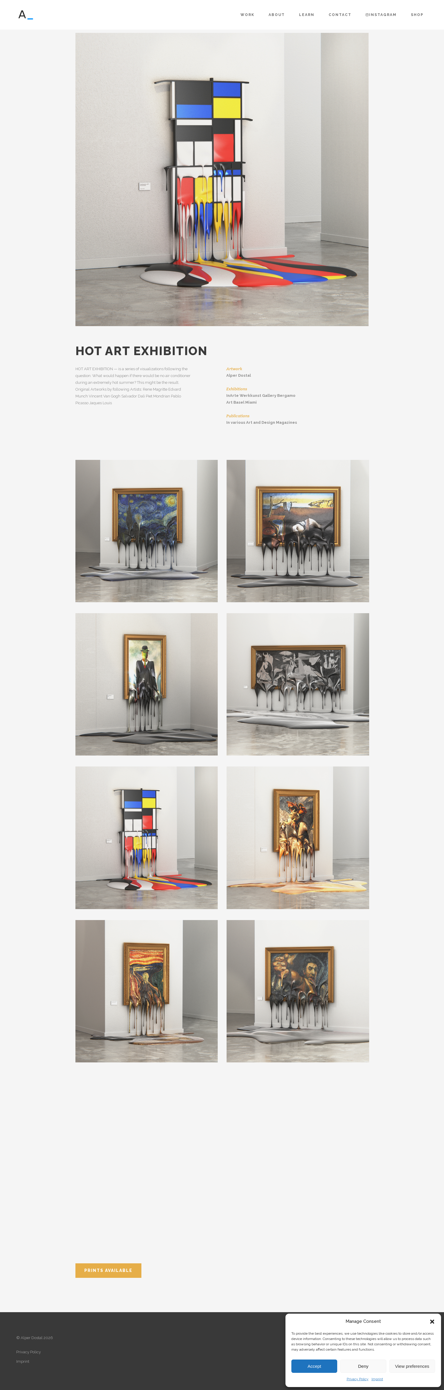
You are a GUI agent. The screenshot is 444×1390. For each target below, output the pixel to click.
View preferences (412, 1366)
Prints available (108, 1270)
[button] (432, 1322)
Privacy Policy (358, 1379)
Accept (314, 1366)
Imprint (377, 1379)
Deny (363, 1366)
